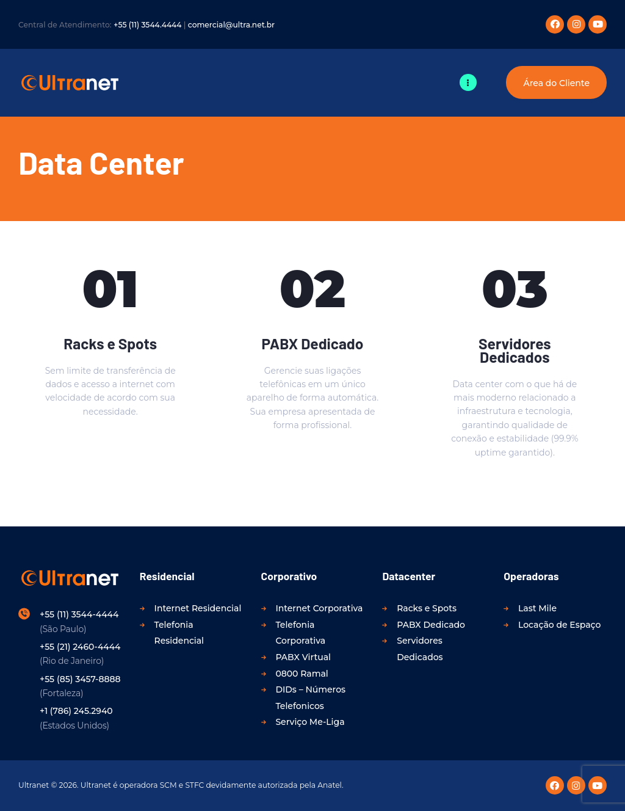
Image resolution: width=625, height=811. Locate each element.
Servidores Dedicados (515, 349)
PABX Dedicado (313, 343)
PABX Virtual (303, 657)
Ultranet (33, 785)
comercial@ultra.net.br (231, 24)
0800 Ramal (301, 673)
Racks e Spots (110, 343)
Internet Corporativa (319, 608)
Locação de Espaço (559, 624)
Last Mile (537, 608)
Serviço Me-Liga (309, 721)
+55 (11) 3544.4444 (147, 24)
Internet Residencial (198, 608)
